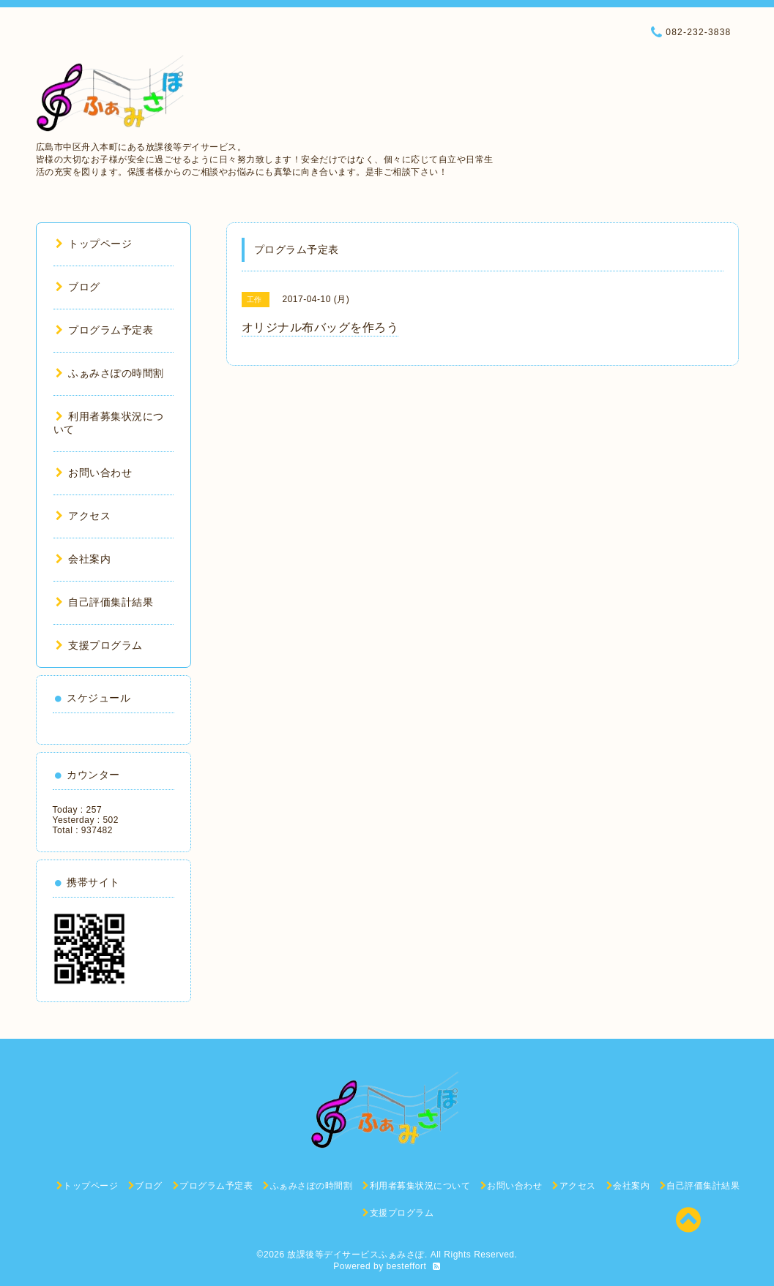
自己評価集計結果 (105, 602)
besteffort (407, 1266)
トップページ (94, 243)
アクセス (83, 516)
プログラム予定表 (105, 330)
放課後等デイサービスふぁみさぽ (356, 1254)
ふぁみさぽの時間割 (110, 373)
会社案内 (83, 559)
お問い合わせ (94, 472)
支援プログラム (99, 645)
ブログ (78, 287)
